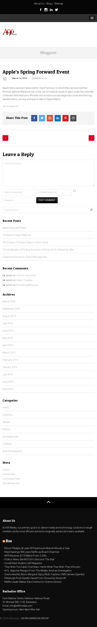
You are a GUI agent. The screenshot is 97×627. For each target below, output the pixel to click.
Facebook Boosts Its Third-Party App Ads (25, 257)
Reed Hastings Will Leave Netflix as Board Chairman (31, 552)
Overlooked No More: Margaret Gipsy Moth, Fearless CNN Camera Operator (44, 574)
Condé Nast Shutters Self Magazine (23, 563)
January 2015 (10, 367)
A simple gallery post (27, 285)
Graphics (7, 414)
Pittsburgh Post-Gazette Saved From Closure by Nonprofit (35, 578)
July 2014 (8, 374)
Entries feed (9, 474)
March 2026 (9, 301)
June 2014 (8, 381)
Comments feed (11, 478)
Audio (6, 407)
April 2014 (8, 389)
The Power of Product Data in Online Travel (25, 242)
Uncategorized (12, 106)
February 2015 (10, 360)
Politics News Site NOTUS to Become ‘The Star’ (29, 559)
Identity (6, 422)
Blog (49, 3)
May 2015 (8, 338)
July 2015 (8, 323)
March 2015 (9, 352)
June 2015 (8, 330)
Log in (6, 469)
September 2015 (11, 308)
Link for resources (26, 275)
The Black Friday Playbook (17, 235)
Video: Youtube (24, 280)
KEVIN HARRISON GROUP (35, 618)
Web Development (12, 451)
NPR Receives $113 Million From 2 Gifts (25, 555)
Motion (6, 429)
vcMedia (7, 444)
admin (44, 78)
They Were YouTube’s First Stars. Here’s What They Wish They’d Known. (42, 567)
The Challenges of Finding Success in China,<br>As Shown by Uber (38, 249)
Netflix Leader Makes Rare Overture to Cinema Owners (33, 581)
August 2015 (9, 316)
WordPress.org (11, 483)
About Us (39, 3)
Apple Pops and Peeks (14, 227)
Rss (9, 540)
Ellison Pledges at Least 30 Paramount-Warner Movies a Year (37, 548)
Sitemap (58, 3)
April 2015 (8, 345)
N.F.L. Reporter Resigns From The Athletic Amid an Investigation (38, 570)
